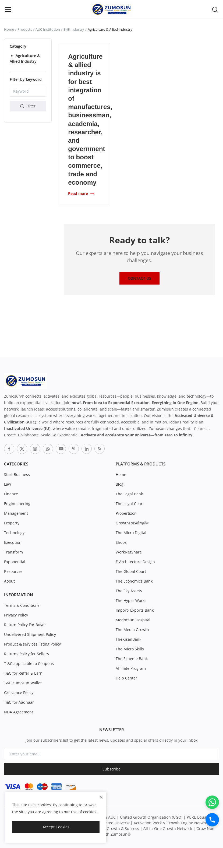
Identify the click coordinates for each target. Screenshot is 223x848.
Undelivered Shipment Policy (30, 634)
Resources (13, 571)
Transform (13, 551)
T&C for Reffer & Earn (23, 672)
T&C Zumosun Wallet (23, 682)
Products (24, 29)
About (9, 580)
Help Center (126, 677)
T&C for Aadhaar (19, 702)
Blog (119, 483)
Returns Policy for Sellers (26, 653)
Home (9, 29)
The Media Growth (132, 629)
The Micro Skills (130, 648)
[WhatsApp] (212, 802)
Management (16, 513)
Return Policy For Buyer (25, 624)
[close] (101, 797)
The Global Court (131, 571)
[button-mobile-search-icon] (215, 9)
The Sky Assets (129, 590)
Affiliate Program (131, 668)
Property (11, 522)
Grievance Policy (18, 692)
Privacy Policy (16, 614)
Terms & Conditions (22, 605)
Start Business (17, 474)
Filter (28, 105)
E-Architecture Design (135, 561)
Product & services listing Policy (32, 643)
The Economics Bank (134, 580)
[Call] (212, 819)
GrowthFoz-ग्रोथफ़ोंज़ (132, 522)
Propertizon (126, 513)
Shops (121, 542)
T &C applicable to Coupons (29, 663)
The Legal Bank (129, 493)
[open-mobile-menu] (8, 9)
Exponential (14, 561)
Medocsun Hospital (133, 619)
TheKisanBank (128, 639)
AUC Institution (48, 29)
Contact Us (139, 278)
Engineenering (17, 503)
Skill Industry (73, 29)
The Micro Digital (131, 532)
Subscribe (111, 769)
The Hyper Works (131, 600)
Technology (14, 532)
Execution (13, 542)
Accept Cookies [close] (56, 826)
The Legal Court (130, 503)
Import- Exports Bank (135, 609)
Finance (11, 493)
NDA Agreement (18, 711)
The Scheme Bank (132, 658)
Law (7, 483)
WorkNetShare (129, 551)
